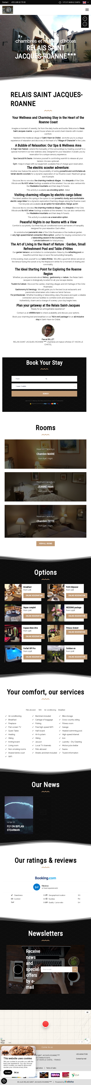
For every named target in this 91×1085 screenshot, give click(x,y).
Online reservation (34, 595)
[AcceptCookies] (4, 1081)
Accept (7, 1072)
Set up (16, 1072)
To (46, 379)
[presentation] (85, 19)
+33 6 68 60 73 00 (80, 1054)
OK (74, 969)
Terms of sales (51, 1068)
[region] (18, 1061)
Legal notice (39, 1068)
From (18, 379)
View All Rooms (45, 543)
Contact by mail (79, 1059)
